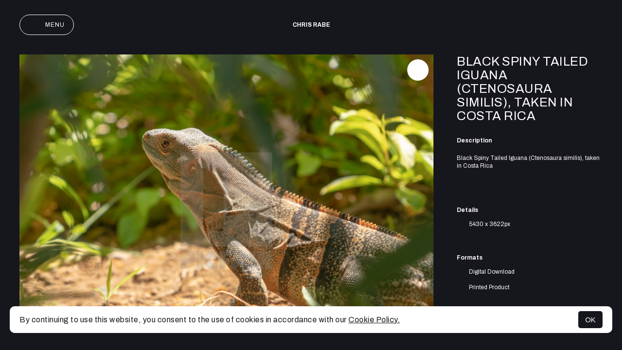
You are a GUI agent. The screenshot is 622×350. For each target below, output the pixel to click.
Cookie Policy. (374, 319)
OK (590, 319)
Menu (47, 25)
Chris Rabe (311, 24)
